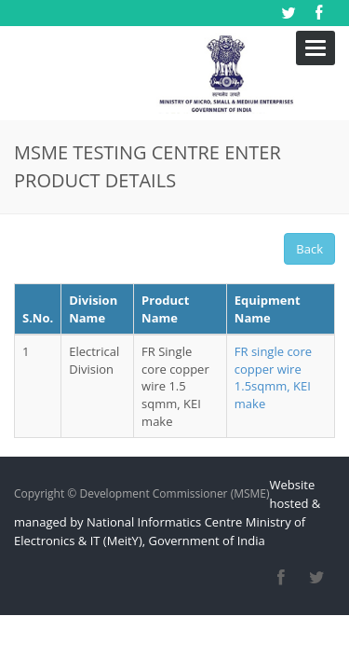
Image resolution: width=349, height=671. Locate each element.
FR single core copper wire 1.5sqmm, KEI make (273, 329)
